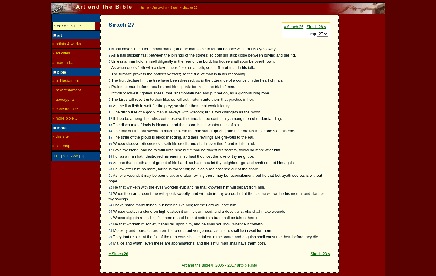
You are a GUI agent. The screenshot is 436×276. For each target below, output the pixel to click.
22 (110, 187)
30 (110, 243)
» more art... (62, 63)
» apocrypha (63, 100)
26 (110, 218)
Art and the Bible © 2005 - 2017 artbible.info (219, 265)
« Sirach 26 (293, 27)
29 (110, 237)
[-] (82, 157)
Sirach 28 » (316, 27)
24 (110, 205)
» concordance (65, 109)
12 (110, 118)
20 (110, 169)
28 (110, 230)
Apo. (75, 157)
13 (110, 125)
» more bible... (64, 119)
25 (110, 211)
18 (110, 156)
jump (312, 33)
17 (110, 150)
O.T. (57, 157)
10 (110, 106)
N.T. (66, 157)
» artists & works (66, 44)
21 (110, 175)
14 (110, 131)
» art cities (61, 54)
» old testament (65, 81)
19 (110, 163)
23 (110, 194)
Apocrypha (159, 7)
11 (110, 112)
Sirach (174, 7)
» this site (60, 137)
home (145, 7)
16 (110, 144)
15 (110, 137)
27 (110, 224)
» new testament (66, 91)
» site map (61, 146)
